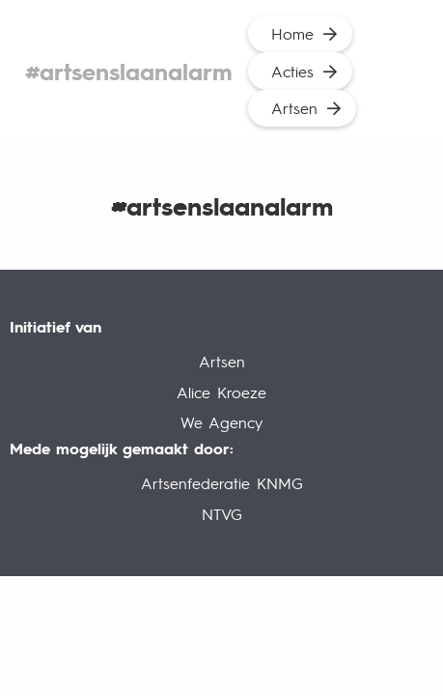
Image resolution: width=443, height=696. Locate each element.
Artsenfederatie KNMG (222, 483)
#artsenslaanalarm (129, 71)
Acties (292, 71)
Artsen (294, 108)
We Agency (221, 422)
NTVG (222, 514)
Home (292, 33)
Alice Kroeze (221, 392)
